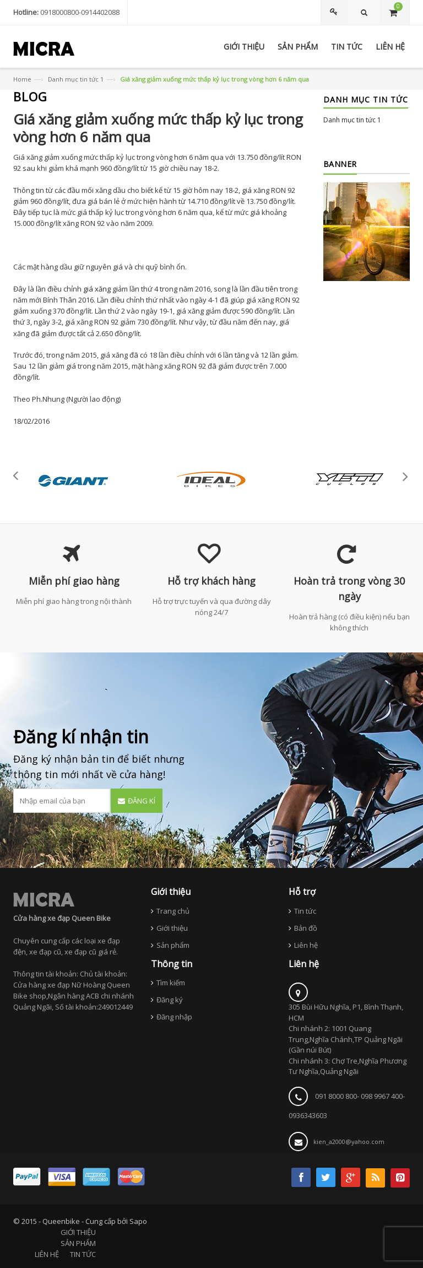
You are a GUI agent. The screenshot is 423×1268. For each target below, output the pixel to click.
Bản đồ (305, 928)
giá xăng (97, 289)
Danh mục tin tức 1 (76, 79)
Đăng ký (169, 1000)
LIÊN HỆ (47, 1254)
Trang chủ (172, 911)
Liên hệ (306, 945)
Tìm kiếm (170, 983)
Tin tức (305, 911)
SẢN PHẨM (78, 1243)
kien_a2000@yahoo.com (348, 1141)
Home (22, 79)
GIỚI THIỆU (78, 1232)
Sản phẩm (172, 945)
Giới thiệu (172, 928)
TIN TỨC (83, 1254)
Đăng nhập (174, 1017)
